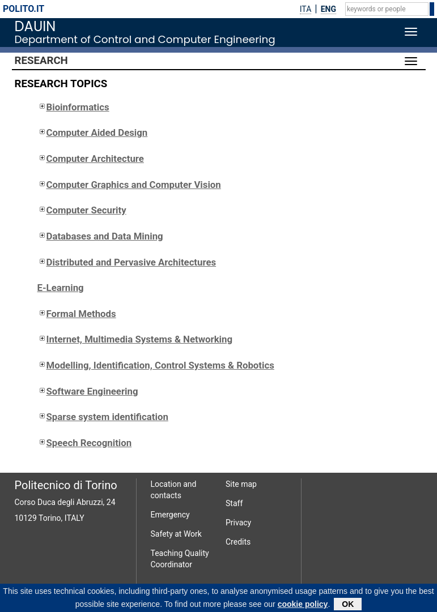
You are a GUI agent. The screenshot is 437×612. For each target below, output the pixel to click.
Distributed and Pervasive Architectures (127, 262)
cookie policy (303, 605)
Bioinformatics (73, 107)
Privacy (238, 522)
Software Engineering (87, 391)
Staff (234, 503)
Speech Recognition (84, 442)
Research (41, 60)
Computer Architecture (90, 158)
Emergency (170, 514)
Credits (238, 541)
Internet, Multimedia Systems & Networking (135, 339)
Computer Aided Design (92, 132)
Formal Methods (76, 313)
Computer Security (81, 210)
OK (348, 605)
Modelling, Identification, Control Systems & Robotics (155, 365)
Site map (241, 484)
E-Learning (60, 287)
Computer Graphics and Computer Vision (129, 184)
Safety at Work (176, 533)
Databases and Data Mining (100, 236)
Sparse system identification (102, 416)
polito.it (23, 8)
